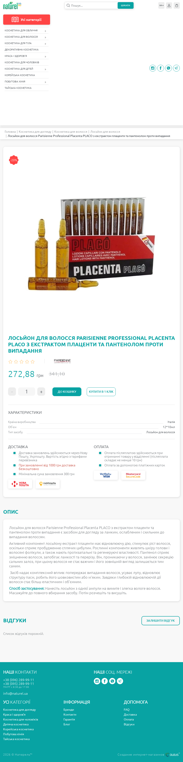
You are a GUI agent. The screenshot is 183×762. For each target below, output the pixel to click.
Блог (66, 724)
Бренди (68, 709)
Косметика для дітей (25, 68)
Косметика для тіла (25, 43)
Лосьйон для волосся (105, 131)
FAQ (127, 709)
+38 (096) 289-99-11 (18, 680)
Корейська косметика (20, 75)
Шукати (125, 5)
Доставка (130, 714)
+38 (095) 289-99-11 (18, 684)
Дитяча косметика (16, 724)
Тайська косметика (18, 87)
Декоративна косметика (22, 49)
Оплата (129, 719)
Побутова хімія (25, 81)
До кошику (67, 391)
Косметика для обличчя (25, 30)
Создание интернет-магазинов (149, 754)
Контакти (69, 714)
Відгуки (129, 724)
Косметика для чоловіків (22, 62)
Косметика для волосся (25, 37)
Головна (10, 131)
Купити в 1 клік (101, 391)
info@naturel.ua (15, 693)
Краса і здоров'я (25, 56)
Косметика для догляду (35, 131)
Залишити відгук (160, 620)
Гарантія (69, 719)
